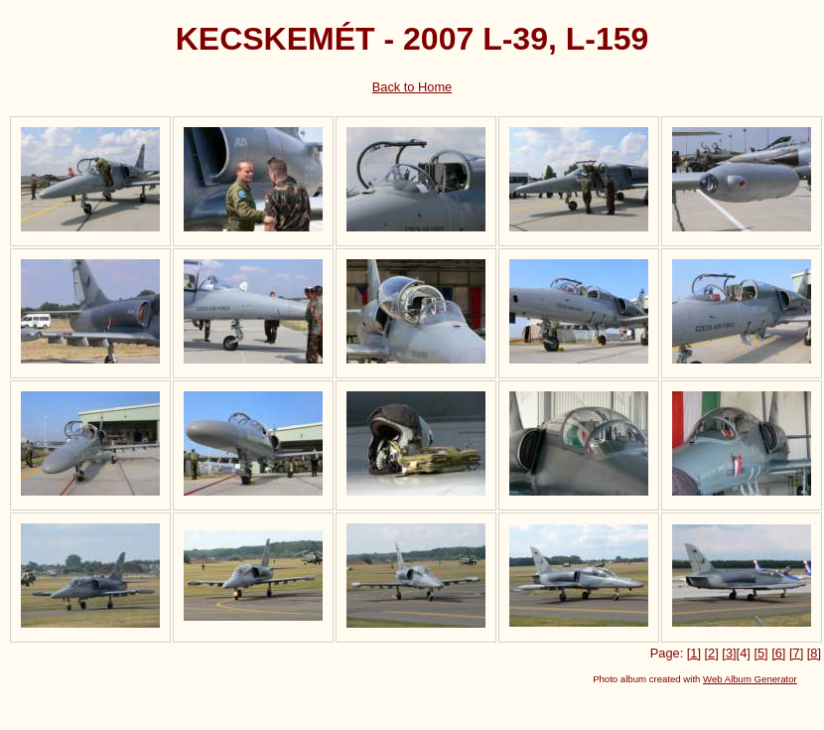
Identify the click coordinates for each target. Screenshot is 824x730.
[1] (694, 653)
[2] (712, 653)
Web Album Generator (750, 678)
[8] (814, 653)
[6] (778, 653)
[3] (729, 653)
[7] (796, 653)
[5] (760, 653)
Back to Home (412, 86)
